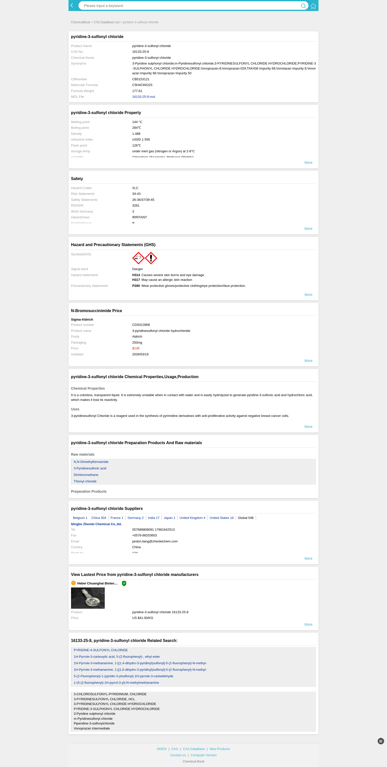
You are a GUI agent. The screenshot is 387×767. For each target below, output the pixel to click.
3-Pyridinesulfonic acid (90, 468)
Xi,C (135, 188)
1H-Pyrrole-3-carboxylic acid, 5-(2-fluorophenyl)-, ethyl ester (117, 656)
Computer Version (204, 755)
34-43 (136, 194)
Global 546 (246, 518)
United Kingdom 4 (192, 518)
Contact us (178, 755)
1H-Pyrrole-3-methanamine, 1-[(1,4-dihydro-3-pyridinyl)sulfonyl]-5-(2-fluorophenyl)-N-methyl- (140, 663)
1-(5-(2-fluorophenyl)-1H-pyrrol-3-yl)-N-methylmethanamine (116, 682)
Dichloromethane (86, 475)
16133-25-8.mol (143, 97)
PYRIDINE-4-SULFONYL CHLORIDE (101, 650)
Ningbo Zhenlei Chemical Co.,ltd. (96, 524)
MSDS (162, 749)
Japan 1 (169, 518)
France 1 (116, 518)
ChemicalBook (80, 22)
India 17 (154, 518)
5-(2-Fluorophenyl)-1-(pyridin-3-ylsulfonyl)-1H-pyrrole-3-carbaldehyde (123, 676)
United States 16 (222, 518)
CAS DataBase (194, 749)
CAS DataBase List (107, 22)
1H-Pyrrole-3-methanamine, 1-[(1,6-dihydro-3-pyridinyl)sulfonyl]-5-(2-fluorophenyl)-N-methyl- (140, 669)
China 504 (99, 518)
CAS (175, 749)
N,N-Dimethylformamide (91, 462)
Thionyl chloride (85, 481)
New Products (220, 749)
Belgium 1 (80, 518)
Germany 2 (136, 518)
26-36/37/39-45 (143, 200)
